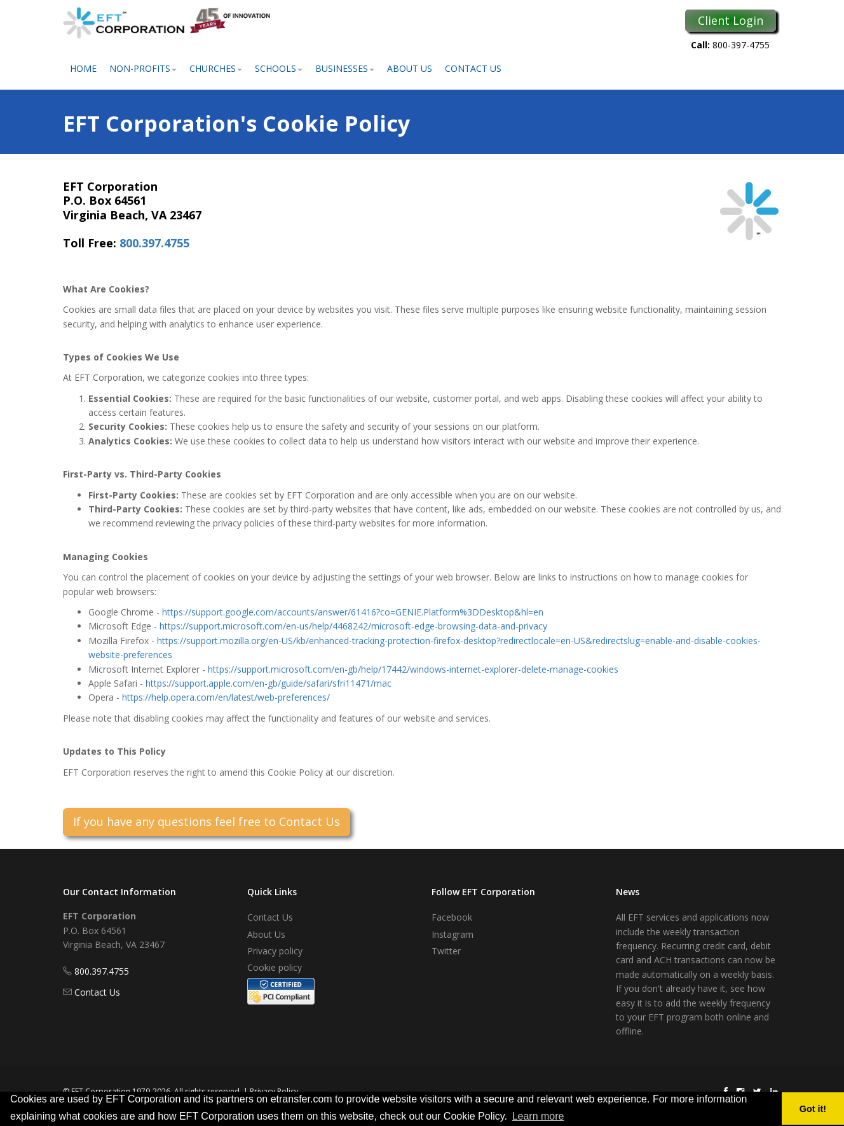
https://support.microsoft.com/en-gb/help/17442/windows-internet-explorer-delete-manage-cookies (413, 669)
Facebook (452, 917)
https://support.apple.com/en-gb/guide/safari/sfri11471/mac (268, 683)
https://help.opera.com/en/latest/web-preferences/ (226, 697)
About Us (409, 68)
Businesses (344, 68)
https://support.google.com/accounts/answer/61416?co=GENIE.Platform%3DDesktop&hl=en (352, 612)
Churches (215, 68)
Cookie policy (274, 967)
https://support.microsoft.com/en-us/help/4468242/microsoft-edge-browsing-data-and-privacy (353, 626)
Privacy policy (275, 951)
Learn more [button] (538, 1116)
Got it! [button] (813, 1109)
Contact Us (473, 68)
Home (83, 68)
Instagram (452, 934)
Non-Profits (143, 68)
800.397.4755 (154, 243)
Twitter (446, 951)
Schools (279, 68)
